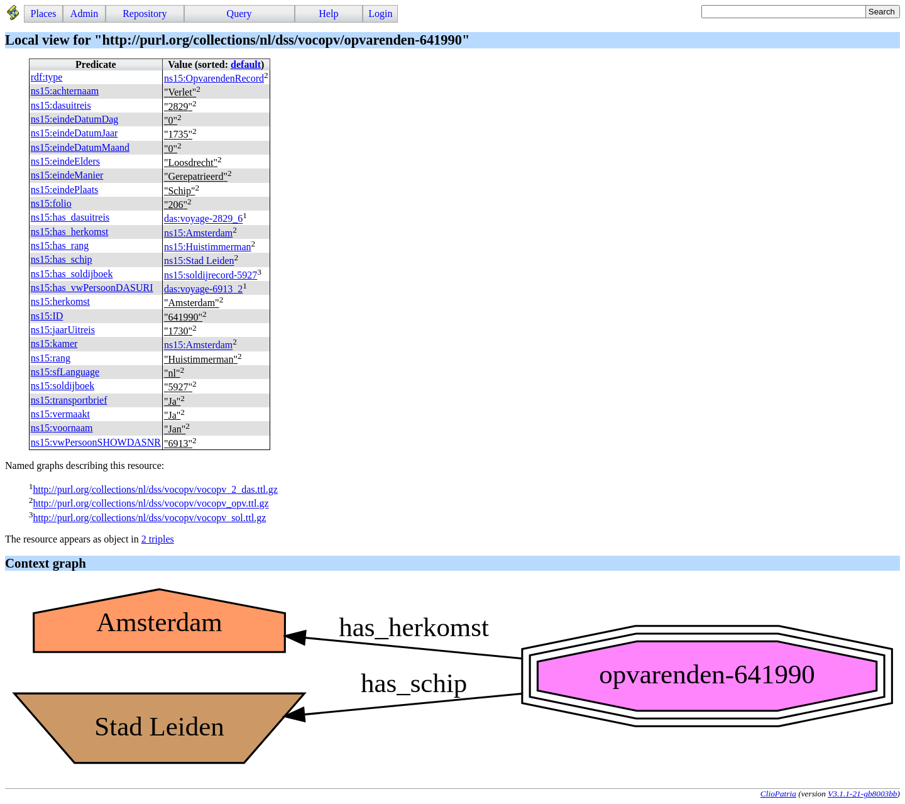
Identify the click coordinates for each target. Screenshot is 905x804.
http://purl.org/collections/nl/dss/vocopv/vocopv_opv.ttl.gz (150, 503)
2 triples (157, 539)
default (246, 64)
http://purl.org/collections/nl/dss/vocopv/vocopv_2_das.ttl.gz (155, 489)
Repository (145, 13)
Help (328, 13)
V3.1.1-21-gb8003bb (862, 793)
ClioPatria (778, 793)
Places (44, 13)
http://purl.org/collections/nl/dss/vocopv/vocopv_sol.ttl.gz (149, 517)
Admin (84, 13)
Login (380, 13)
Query (239, 13)
